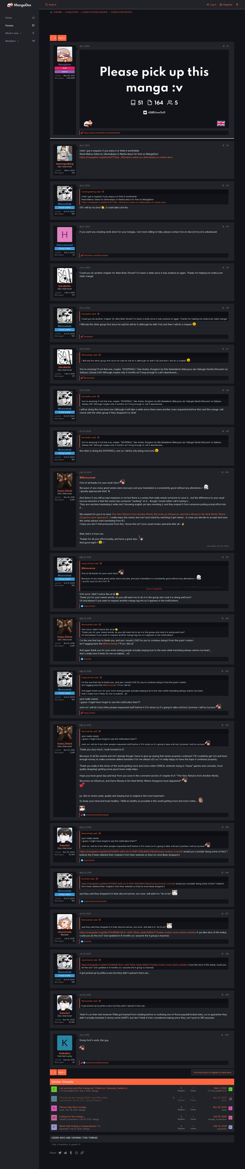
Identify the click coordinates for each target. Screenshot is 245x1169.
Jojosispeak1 (65, 1100)
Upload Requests (94, 1100)
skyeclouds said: (90, 960)
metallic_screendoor (68, 1119)
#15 (227, 827)
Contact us (90, 1162)
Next (61, 38)
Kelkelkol (64, 1053)
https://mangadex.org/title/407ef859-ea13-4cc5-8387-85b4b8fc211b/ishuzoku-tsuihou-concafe (131, 851)
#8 (227, 390)
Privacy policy (126, 1162)
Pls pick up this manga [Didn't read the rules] (83, 1097)
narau (61, 1110)
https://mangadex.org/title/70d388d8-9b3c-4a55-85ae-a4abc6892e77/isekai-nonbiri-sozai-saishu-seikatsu (138, 932)
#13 (227, 671)
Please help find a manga (72, 1107)
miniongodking (64, 163)
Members (10, 41)
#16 (227, 872)
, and (102, 133)
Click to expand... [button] (154, 589)
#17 (227, 913)
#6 (227, 308)
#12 (227, 618)
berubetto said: (89, 314)
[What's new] (237, 4)
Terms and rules (108, 1162)
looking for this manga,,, (72, 1116)
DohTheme (204, 1165)
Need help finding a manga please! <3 (79, 1126)
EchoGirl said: (88, 878)
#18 (227, 954)
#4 (227, 226)
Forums (9, 25)
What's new (11, 33)
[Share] (224, 46)
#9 (227, 431)
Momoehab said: (90, 355)
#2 (227, 145)
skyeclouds (65, 931)
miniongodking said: (91, 191)
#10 (227, 472)
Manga (95, 1091)
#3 (227, 185)
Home (8, 17)
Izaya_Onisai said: (90, 563)
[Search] (50, 4)
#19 (227, 995)
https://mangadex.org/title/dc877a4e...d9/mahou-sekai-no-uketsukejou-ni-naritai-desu (126, 157)
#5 (227, 267)
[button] (21, 33)
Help (139, 1162)
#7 (227, 349)
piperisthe (64, 1129)
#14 (227, 725)
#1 (228, 46)
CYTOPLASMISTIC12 (68, 1091)
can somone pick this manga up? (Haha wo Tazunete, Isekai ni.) (93, 1088)
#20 (227, 1035)
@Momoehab (87, 477)
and (96, 255)
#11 (227, 557)
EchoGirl (65, 845)
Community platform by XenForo (208, 1162)
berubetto (65, 285)
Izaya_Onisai (65, 490)
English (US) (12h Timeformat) (65, 1162)
